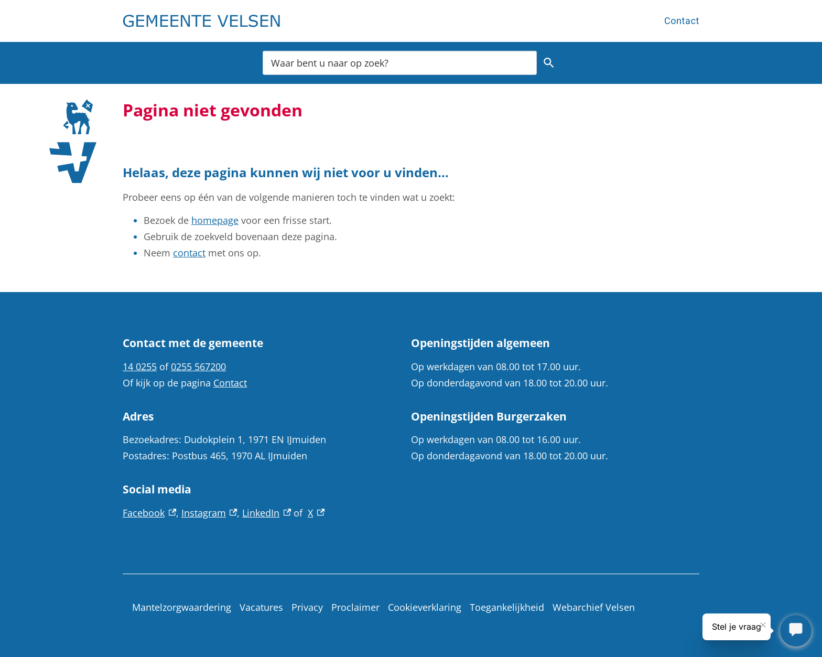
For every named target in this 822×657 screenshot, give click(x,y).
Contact (681, 20)
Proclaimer (355, 607)
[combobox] (399, 62)
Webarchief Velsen (594, 607)
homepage (215, 220)
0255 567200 (198, 366)
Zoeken (547, 63)
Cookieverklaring (424, 607)
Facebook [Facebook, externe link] (149, 513)
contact (189, 252)
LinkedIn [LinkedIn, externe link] (266, 513)
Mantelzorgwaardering (181, 607)
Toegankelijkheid (507, 607)
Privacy (307, 607)
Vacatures (261, 607)
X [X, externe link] (316, 513)
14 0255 (140, 366)
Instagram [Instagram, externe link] (209, 513)
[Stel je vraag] (796, 631)
